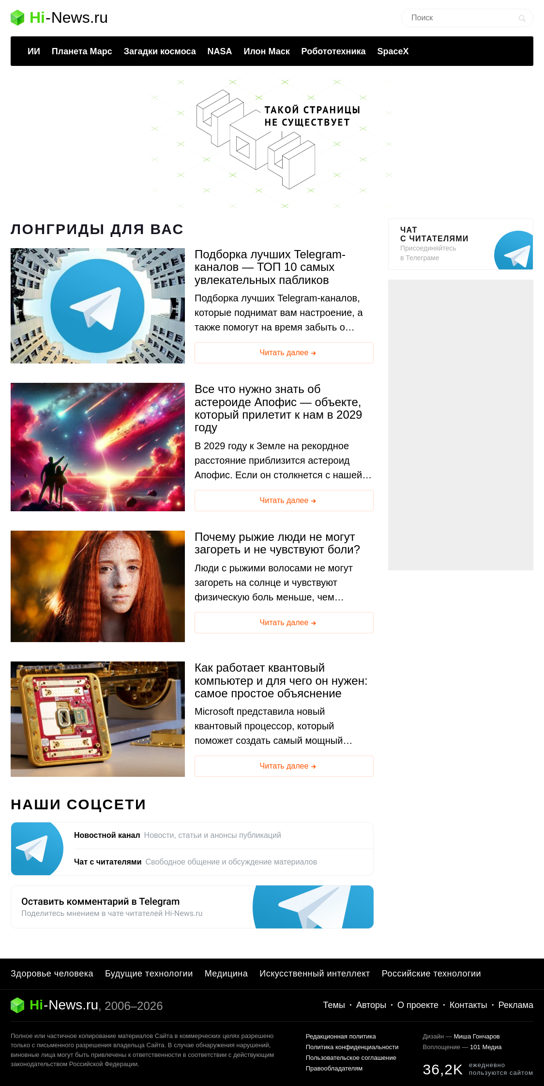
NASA (220, 51)
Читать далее (289, 353)
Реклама (516, 1005)
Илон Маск (266, 51)
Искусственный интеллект (314, 973)
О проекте (417, 1005)
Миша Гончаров (476, 1036)
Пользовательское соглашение (351, 1057)
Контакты (468, 1005)
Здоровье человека (52, 973)
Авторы (371, 1005)
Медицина (226, 973)
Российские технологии (431, 973)
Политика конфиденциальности (352, 1047)
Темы (334, 1005)
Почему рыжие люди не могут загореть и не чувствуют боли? (277, 543)
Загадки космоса (160, 51)
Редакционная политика (341, 1036)
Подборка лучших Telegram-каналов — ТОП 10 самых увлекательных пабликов (270, 267)
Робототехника (334, 51)
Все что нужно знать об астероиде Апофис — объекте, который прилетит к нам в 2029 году (278, 408)
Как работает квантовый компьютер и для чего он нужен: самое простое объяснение (281, 680)
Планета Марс (82, 51)
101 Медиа (485, 1047)
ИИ (34, 51)
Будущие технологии (149, 973)
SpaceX (392, 51)
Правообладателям (334, 1068)
